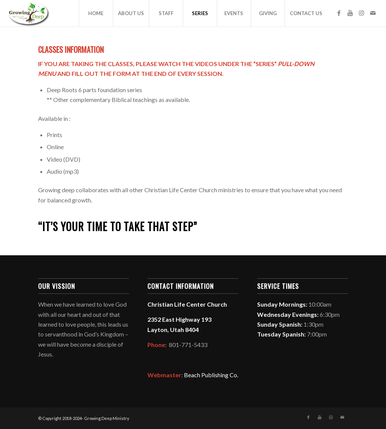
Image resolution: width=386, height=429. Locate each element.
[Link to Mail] (372, 13)
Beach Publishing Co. (211, 374)
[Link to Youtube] (350, 13)
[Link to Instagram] (361, 13)
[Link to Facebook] (339, 13)
